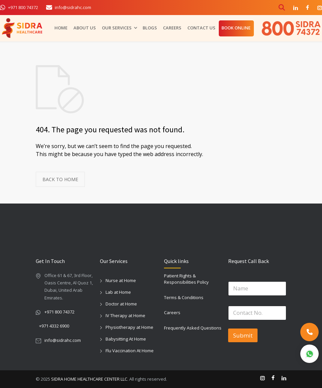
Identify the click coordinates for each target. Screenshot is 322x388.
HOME (60, 26)
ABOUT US (84, 26)
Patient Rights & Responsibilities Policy (186, 279)
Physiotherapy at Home (129, 327)
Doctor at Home (121, 304)
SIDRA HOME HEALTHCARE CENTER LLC (89, 379)
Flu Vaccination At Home (130, 351)
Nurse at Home (121, 280)
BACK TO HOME (60, 179)
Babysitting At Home (126, 339)
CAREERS (172, 26)
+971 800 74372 (59, 312)
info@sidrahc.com (62, 340)
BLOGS (150, 26)
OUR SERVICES (117, 26)
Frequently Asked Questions (192, 328)
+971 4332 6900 (54, 326)
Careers (172, 312)
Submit (243, 335)
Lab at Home (118, 292)
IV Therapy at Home (125, 315)
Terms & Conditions (183, 297)
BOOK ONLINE (236, 26)
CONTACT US (201, 26)
